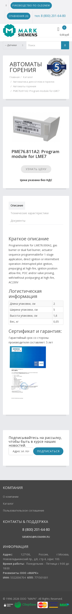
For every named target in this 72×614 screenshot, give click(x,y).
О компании (10, 496)
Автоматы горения (24, 86)
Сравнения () (18, 16)
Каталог (28, 77)
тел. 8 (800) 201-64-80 (50, 16)
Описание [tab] (17, 205)
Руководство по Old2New (31, 5)
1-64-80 (44, 529)
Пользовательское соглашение (23, 510)
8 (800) (27, 529)
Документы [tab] (18, 220)
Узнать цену (36, 169)
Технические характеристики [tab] (30, 213)
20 (35, 529)
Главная (15, 77)
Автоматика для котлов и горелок (34, 81)
